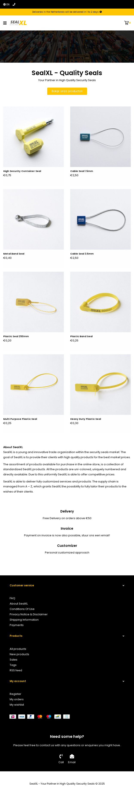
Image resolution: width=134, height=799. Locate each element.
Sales (13, 660)
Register (15, 694)
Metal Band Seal (13, 253)
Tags (13, 665)
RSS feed (16, 670)
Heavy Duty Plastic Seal (85, 419)
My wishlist (17, 705)
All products (18, 649)
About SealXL (19, 604)
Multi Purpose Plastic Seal (20, 419)
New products (19, 654)
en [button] (6, 4)
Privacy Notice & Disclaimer (29, 614)
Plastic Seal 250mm (16, 336)
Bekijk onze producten (67, 91)
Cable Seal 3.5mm (82, 253)
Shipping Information (24, 620)
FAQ (12, 598)
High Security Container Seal (22, 171)
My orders (17, 699)
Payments (17, 625)
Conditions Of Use (22, 609)
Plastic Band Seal (81, 336)
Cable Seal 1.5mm (81, 171)
